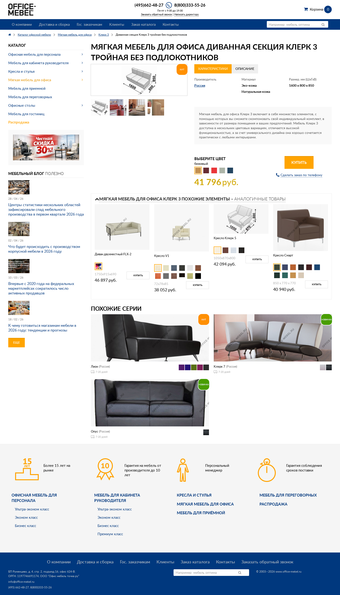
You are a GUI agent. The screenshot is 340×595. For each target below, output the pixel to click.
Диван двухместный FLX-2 (113, 254)
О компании (22, 24)
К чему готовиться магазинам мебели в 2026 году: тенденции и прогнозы (42, 328)
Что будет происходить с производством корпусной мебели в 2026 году (44, 249)
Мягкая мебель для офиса (29, 79)
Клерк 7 (219, 366)
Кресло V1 (161, 256)
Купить (299, 162)
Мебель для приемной (27, 88)
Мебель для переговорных (30, 96)
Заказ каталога (143, 24)
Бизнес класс (25, 525)
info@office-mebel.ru (21, 582)
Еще (16, 342)
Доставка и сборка (54, 24)
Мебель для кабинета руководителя (38, 62)
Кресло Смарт (283, 255)
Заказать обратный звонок (156, 14)
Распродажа (18, 122)
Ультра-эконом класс (32, 509)
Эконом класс (26, 517)
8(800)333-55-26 (189, 5)
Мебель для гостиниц (26, 113)
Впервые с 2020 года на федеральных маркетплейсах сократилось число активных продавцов (41, 288)
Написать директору (186, 14)
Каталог (17, 45)
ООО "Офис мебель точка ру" (59, 576)
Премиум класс (110, 533)
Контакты (171, 24)
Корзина (321, 9)
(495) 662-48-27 (18, 587)
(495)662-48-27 (149, 5)
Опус (94, 431)
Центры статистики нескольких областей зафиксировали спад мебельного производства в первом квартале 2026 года (46, 209)
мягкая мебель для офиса (205, 504)
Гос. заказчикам (89, 24)
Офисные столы (21, 105)
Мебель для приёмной (201, 512)
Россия (199, 85)
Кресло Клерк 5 (225, 238)
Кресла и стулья (21, 71)
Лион (94, 366)
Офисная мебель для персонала (34, 54)
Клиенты (116, 24)
